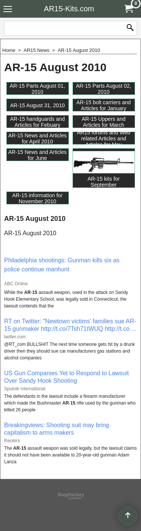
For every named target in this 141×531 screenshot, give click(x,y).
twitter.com (15, 336)
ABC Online (16, 283)
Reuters (12, 440)
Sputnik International (24, 388)
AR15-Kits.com (69, 9)
